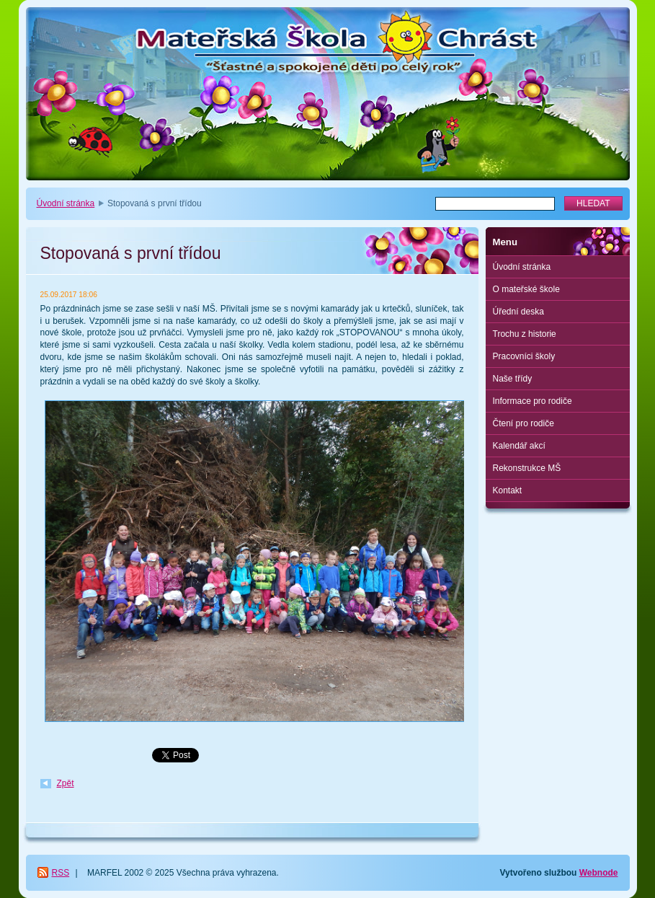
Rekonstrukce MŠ (527, 468)
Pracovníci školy (524, 356)
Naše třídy (513, 379)
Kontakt (507, 490)
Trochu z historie (524, 334)
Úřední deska (518, 312)
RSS (61, 873)
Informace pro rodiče (532, 401)
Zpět (65, 783)
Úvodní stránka (66, 203)
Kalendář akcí (519, 446)
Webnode (598, 873)
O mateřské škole (526, 289)
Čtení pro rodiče (523, 423)
